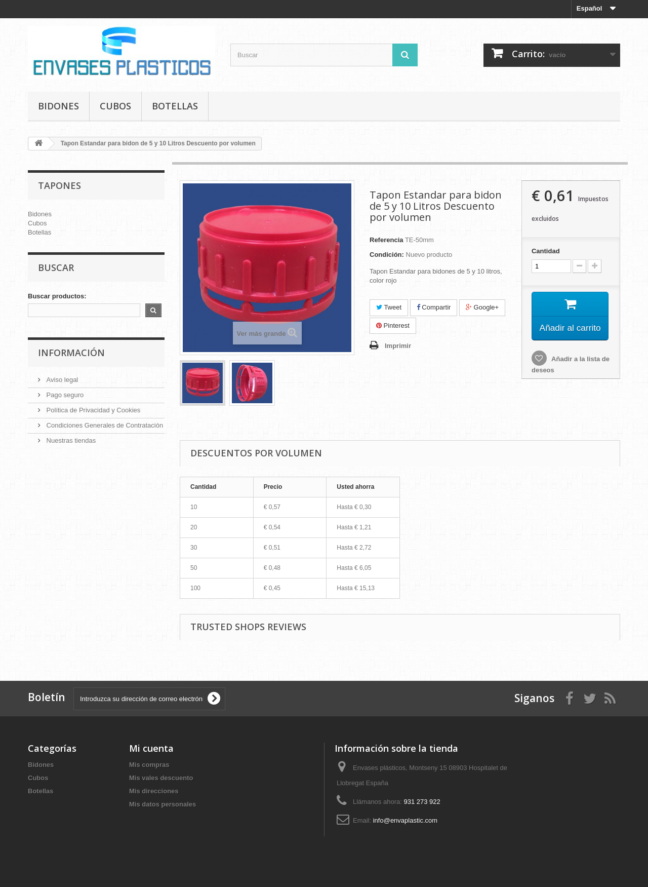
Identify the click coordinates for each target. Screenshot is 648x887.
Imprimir (398, 346)
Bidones (58, 106)
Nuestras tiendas (70, 440)
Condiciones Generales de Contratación (104, 425)
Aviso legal (61, 379)
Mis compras (149, 764)
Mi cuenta (151, 748)
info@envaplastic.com (405, 820)
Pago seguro (64, 395)
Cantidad (546, 251)
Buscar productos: (57, 296)
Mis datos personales (162, 804)
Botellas (175, 106)
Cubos (115, 106)
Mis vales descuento (161, 778)
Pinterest (393, 325)
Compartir (434, 307)
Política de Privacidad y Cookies (92, 410)
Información (71, 352)
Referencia (386, 240)
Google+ (482, 307)
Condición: (387, 254)
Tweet (388, 307)
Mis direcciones (154, 791)
